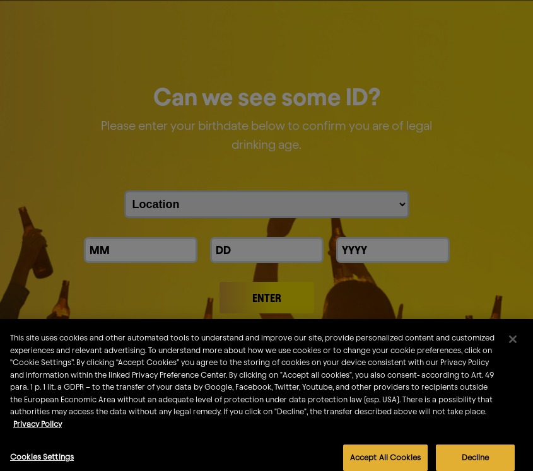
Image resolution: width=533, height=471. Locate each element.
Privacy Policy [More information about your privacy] (37, 435)
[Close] (513, 350)
